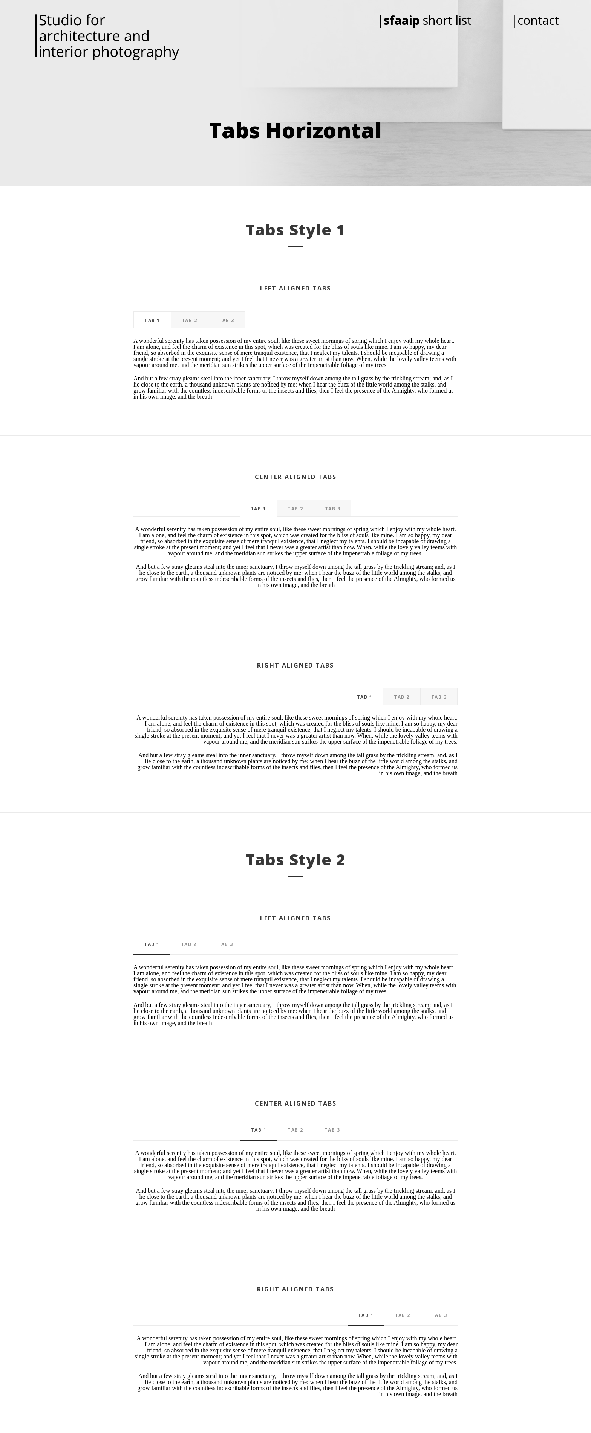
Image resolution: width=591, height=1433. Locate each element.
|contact (535, 20)
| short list (435, 20)
